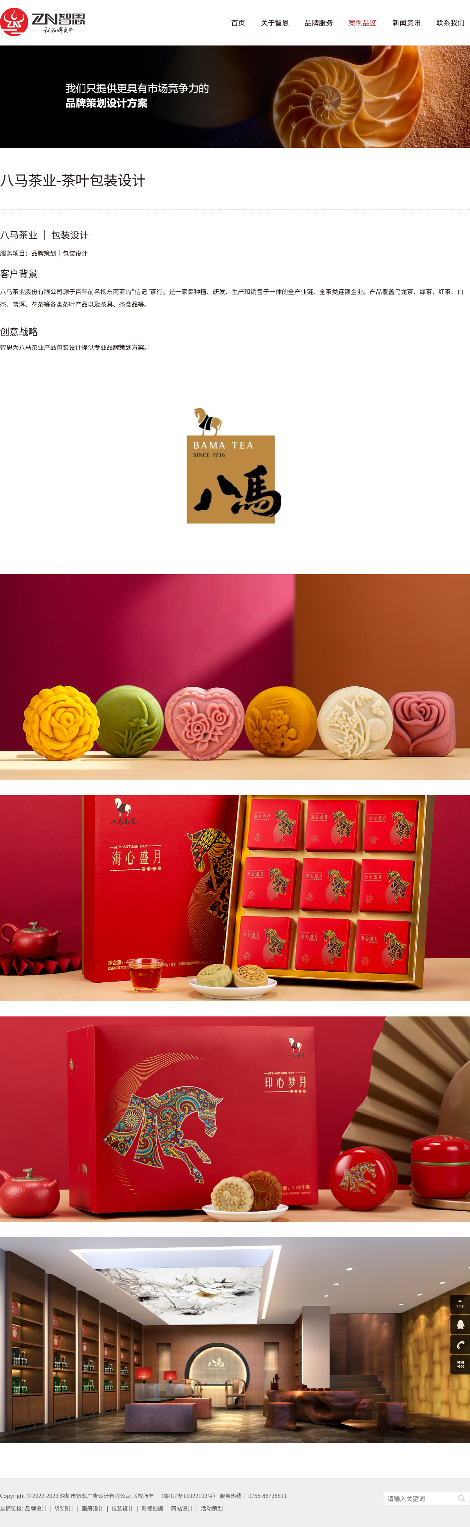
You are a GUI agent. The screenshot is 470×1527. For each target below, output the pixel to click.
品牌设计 (36, 1508)
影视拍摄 (152, 1508)
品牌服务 (319, 22)
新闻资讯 (406, 22)
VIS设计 (64, 1508)
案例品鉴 (363, 22)
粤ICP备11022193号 (188, 1496)
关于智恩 (275, 22)
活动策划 (212, 1508)
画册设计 (93, 1508)
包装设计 (123, 1508)
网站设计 (182, 1508)
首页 (238, 22)
